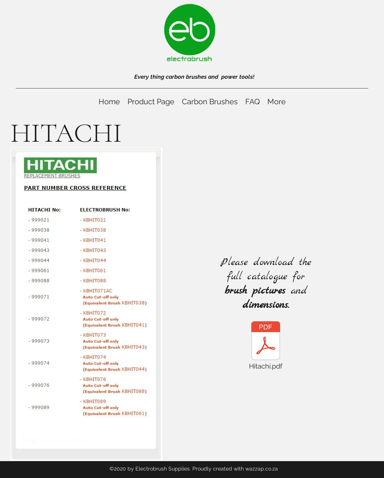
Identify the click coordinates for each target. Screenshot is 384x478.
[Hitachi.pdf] (265, 347)
